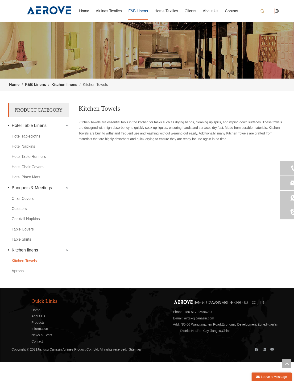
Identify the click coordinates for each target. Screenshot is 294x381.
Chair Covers (23, 199)
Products (38, 322)
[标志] (219, 301)
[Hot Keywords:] (262, 11)
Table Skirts (21, 239)
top (286, 363)
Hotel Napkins (23, 146)
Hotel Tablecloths (26, 136)
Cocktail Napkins (26, 219)
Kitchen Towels (24, 261)
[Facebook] (256, 349)
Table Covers (23, 229)
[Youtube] (272, 349)
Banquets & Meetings (32, 187)
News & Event (42, 335)
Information (40, 329)
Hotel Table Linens (29, 125)
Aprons (18, 271)
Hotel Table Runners (29, 157)
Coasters (19, 209)
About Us (38, 316)
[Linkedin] (264, 349)
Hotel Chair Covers (28, 167)
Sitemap (135, 349)
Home (36, 310)
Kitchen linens (25, 250)
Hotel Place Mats (26, 177)
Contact (37, 341)
